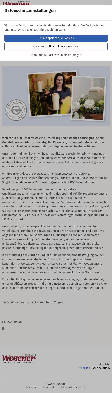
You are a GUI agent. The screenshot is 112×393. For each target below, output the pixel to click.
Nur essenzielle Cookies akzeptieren (56, 46)
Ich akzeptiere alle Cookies (56, 38)
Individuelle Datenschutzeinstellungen (56, 55)
